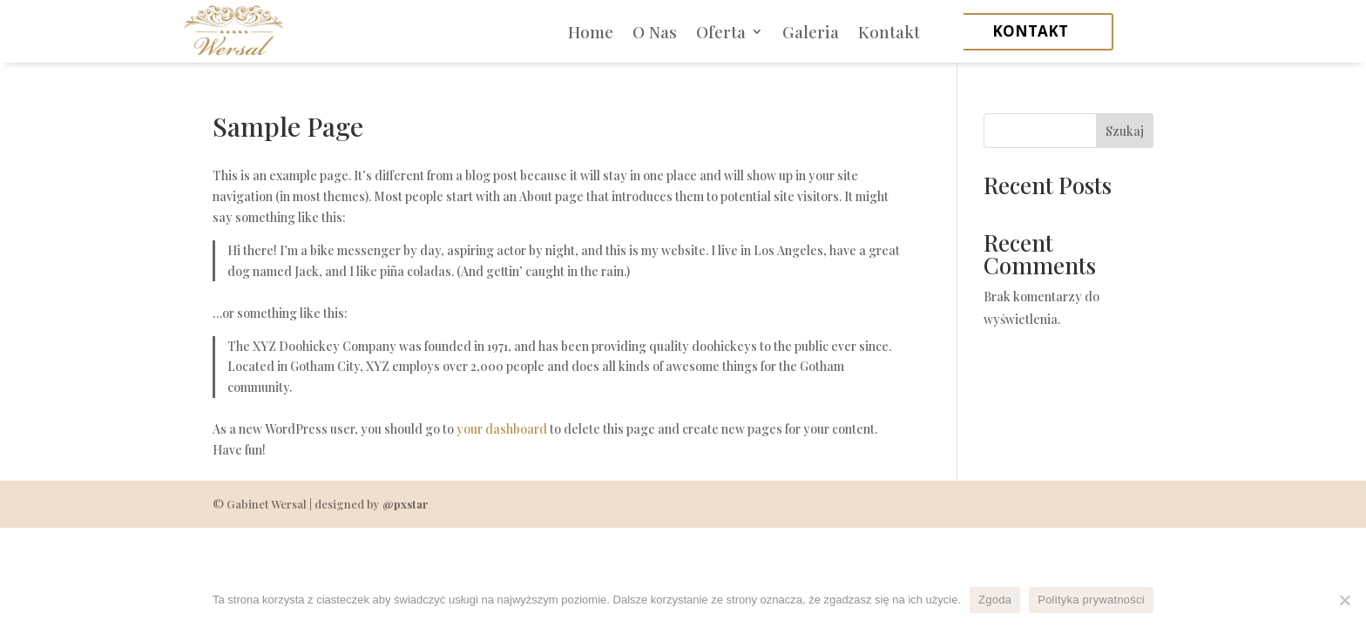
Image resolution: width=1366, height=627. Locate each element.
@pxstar (405, 503)
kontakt (1030, 31)
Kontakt (889, 31)
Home (590, 31)
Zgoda (994, 599)
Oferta (721, 31)
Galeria (810, 31)
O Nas (654, 31)
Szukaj (1125, 131)
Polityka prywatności (1091, 599)
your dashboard (501, 429)
